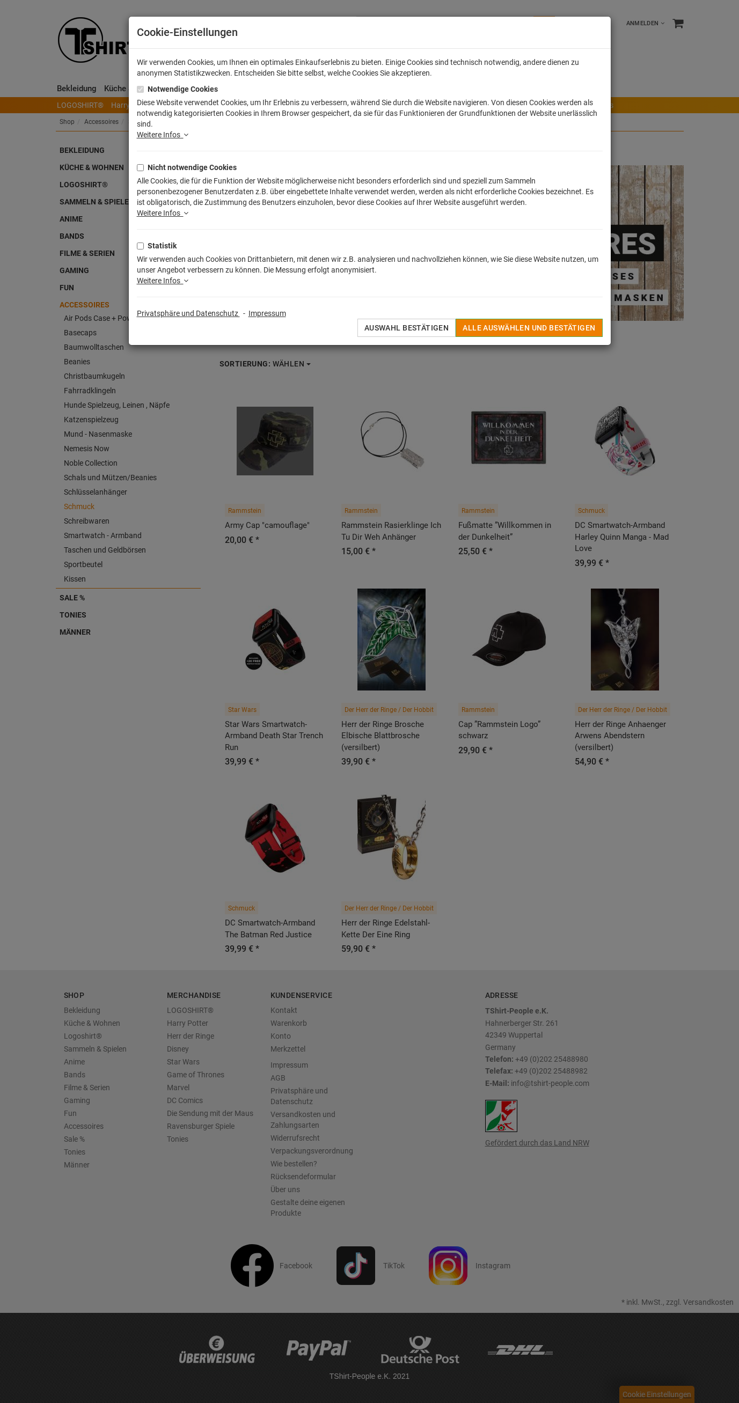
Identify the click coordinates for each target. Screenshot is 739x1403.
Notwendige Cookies (183, 89)
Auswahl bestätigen (406, 328)
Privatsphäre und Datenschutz (188, 313)
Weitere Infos (162, 134)
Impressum (267, 313)
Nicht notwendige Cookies (192, 167)
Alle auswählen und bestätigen (529, 328)
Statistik (162, 245)
